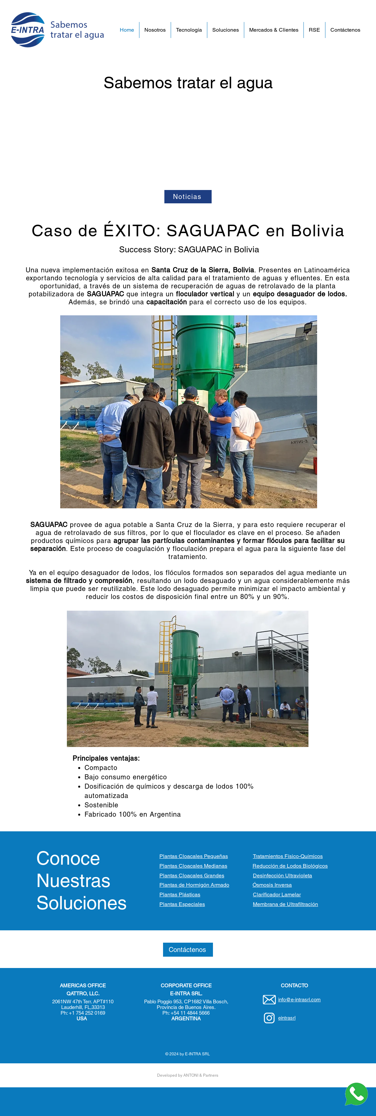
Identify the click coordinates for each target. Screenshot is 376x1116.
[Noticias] (188, 196)
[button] (155, 30)
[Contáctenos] (188, 950)
